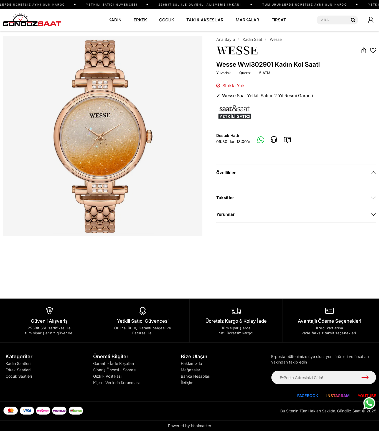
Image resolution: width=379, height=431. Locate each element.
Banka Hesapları (195, 376)
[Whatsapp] (261, 140)
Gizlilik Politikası (107, 376)
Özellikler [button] (226, 172)
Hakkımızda (191, 363)
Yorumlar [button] (225, 214)
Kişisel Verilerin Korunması (116, 382)
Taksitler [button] (225, 197)
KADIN (114, 19)
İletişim (187, 382)
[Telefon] (274, 140)
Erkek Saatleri (18, 369)
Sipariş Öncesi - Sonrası (114, 369)
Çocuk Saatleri (19, 376)
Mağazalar (190, 369)
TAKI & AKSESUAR (204, 19)
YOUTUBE (367, 395)
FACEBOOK (307, 395)
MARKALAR (247, 19)
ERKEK (140, 19)
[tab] (296, 172)
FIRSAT (278, 19)
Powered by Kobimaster (189, 425)
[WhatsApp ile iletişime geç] (369, 403)
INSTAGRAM (338, 395)
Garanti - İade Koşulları (113, 363)
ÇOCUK (166, 19)
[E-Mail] (287, 140)
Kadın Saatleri (18, 363)
